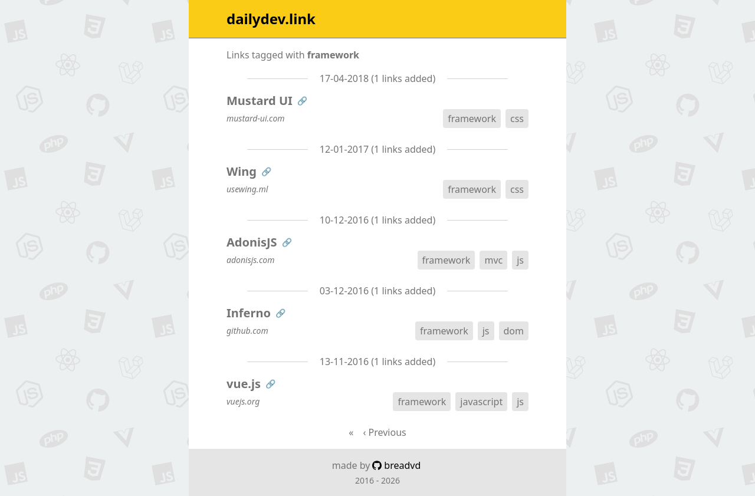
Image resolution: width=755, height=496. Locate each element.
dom (514, 330)
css (517, 118)
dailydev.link (271, 18)
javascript (481, 401)
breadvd (396, 465)
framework (472, 118)
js (520, 260)
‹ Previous (384, 432)
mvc (493, 260)
